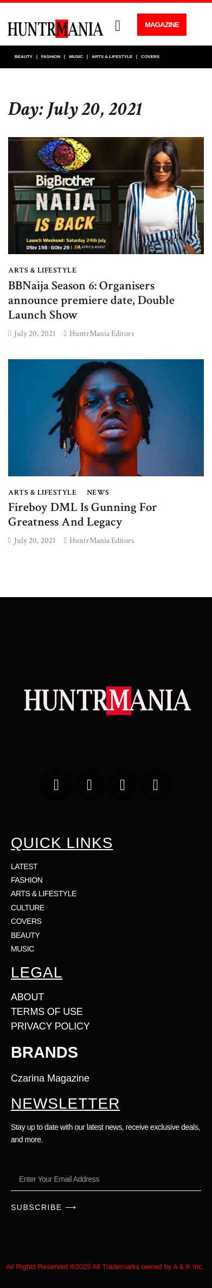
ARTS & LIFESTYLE (112, 56)
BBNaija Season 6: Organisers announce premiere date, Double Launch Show (91, 300)
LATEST (24, 866)
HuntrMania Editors (101, 333)
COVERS (150, 56)
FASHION (51, 56)
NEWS (98, 492)
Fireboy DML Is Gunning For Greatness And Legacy (82, 515)
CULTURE (27, 907)
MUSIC (76, 56)
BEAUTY (24, 56)
